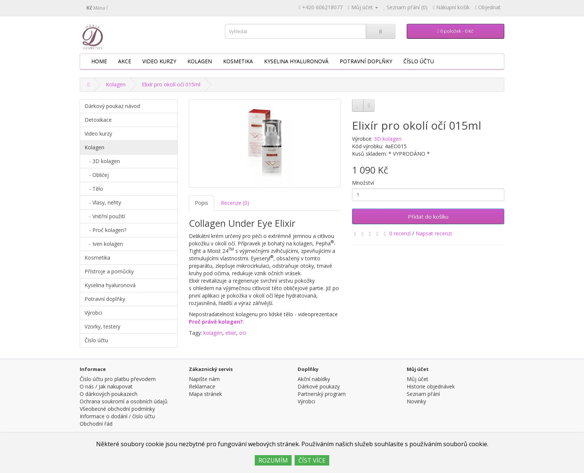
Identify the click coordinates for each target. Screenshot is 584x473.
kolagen (212, 332)
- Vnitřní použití (105, 216)
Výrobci (93, 312)
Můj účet (417, 378)
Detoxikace (98, 119)
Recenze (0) (235, 202)
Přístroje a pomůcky (109, 271)
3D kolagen (388, 138)
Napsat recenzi (434, 233)
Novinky (416, 401)
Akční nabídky (314, 378)
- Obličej (97, 174)
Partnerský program (322, 393)
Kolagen (199, 61)
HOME (99, 61)
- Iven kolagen (104, 243)
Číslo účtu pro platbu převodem (118, 378)
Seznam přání (423, 393)
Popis (201, 202)
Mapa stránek (205, 393)
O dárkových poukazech (108, 393)
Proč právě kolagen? (216, 321)
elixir (230, 332)
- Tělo (94, 188)
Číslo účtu (418, 61)
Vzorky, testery (102, 326)
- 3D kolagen (102, 161)
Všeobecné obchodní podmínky (117, 408)
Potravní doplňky (366, 61)
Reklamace (202, 386)
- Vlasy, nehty (103, 202)
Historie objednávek (431, 386)
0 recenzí (400, 233)
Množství (363, 182)
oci (242, 332)
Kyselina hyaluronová (296, 61)
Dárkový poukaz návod (112, 105)
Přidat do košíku (428, 216)
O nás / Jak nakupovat (106, 386)
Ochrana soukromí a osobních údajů (124, 401)
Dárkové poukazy (319, 386)
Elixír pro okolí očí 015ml (171, 84)
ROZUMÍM (273, 460)
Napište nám (204, 378)
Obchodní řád (96, 423)
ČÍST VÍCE (312, 460)
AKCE (124, 61)
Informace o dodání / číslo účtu (117, 416)
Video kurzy (159, 61)
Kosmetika (238, 61)
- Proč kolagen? (105, 230)
